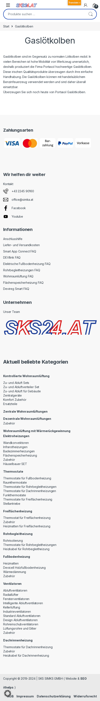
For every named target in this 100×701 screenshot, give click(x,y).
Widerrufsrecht (85, 696)
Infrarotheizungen (15, 447)
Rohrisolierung (13, 540)
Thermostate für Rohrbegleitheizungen (29, 486)
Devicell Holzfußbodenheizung (24, 567)
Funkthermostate (14, 495)
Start (6, 26)
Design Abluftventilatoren (20, 620)
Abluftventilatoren (15, 590)
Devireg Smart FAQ (16, 288)
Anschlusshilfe (12, 239)
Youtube (17, 216)
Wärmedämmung (14, 572)
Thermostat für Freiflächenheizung (26, 518)
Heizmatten (11, 563)
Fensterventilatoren (16, 599)
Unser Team (11, 312)
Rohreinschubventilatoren (20, 624)
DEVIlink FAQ (12, 257)
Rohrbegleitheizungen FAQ (21, 270)
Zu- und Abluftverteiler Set (21, 387)
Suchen (90, 14)
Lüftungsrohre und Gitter (19, 628)
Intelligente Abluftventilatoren (23, 603)
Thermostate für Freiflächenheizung (27, 499)
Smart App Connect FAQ (19, 251)
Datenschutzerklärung (54, 696)
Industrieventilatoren (17, 611)
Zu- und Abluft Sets (16, 383)
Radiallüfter (10, 594)
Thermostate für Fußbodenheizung (27, 478)
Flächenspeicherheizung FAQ (23, 282)
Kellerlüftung (11, 607)
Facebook (19, 208)
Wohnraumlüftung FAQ (18, 276)
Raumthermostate (15, 482)
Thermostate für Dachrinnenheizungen (29, 491)
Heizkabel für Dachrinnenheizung (26, 655)
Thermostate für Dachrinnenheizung (27, 647)
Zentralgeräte (12, 395)
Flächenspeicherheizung (20, 455)
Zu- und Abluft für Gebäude (22, 391)
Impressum (25, 696)
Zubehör (9, 423)
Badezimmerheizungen (19, 451)
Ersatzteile (10, 404)
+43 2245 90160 (23, 191)
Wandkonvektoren (16, 443)
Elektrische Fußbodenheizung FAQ (27, 264)
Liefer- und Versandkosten (21, 245)
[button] (7, 693)
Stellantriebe (11, 503)
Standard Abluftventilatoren (21, 616)
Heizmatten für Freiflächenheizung (26, 526)
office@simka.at (22, 199)
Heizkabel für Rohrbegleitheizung (26, 549)
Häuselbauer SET (15, 464)
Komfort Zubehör (14, 399)
